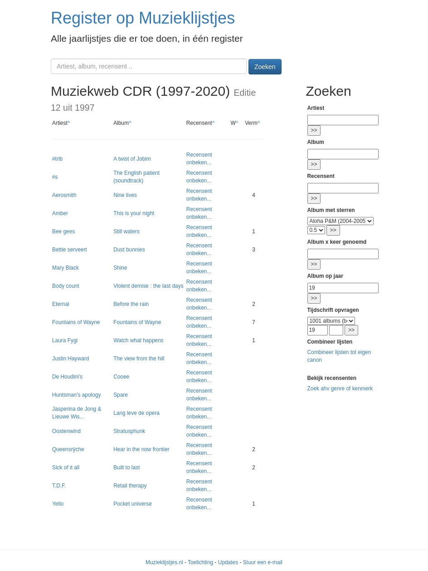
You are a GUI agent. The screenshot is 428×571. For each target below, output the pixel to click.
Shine (120, 268)
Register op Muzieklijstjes (143, 18)
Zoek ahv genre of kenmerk (340, 388)
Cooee (121, 377)
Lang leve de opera (136, 413)
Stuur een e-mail (262, 562)
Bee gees (63, 231)
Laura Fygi (65, 340)
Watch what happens (138, 340)
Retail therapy (129, 485)
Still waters (126, 231)
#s (55, 177)
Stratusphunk (129, 431)
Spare (120, 395)
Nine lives (125, 195)
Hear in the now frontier (141, 449)
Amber (60, 213)
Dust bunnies (129, 249)
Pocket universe (132, 504)
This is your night (133, 213)
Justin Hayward (70, 358)
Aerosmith (64, 195)
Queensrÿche (68, 449)
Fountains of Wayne (76, 322)
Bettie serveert (69, 249)
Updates (228, 562)
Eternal (60, 304)
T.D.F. (59, 485)
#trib (57, 159)
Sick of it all (65, 467)
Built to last (126, 467)
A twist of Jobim (132, 159)
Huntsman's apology (76, 395)
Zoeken (265, 66)
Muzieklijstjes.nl (164, 562)
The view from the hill (138, 358)
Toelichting (200, 562)
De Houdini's (67, 377)
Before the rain (131, 304)
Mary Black (65, 268)
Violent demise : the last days (148, 286)
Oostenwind (66, 431)
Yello (57, 504)
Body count (65, 286)
